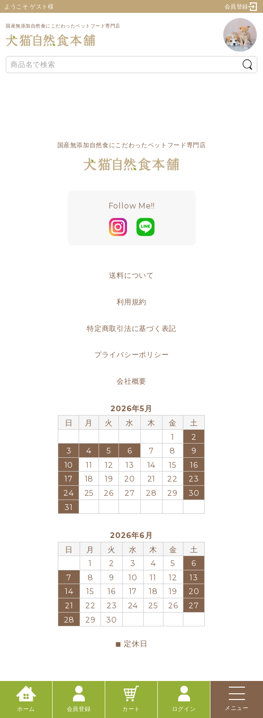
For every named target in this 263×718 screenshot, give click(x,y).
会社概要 (131, 381)
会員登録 (241, 6)
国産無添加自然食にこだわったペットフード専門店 (63, 35)
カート (131, 699)
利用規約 (131, 301)
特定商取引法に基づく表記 (131, 328)
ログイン (184, 699)
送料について (131, 275)
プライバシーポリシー (131, 354)
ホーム (26, 699)
